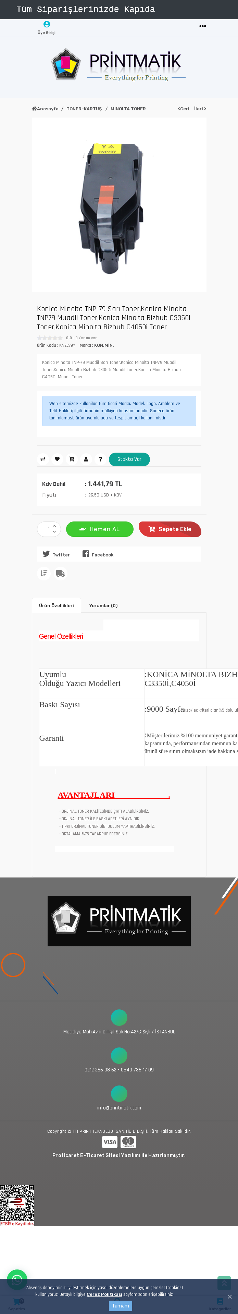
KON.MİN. (104, 345)
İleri (200, 108)
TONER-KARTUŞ (84, 108)
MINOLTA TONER (128, 108)
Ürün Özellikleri (56, 605)
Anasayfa (45, 108)
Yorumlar (103, 605)
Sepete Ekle (170, 529)
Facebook (96, 553)
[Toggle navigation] (202, 26)
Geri (183, 108)
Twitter (55, 553)
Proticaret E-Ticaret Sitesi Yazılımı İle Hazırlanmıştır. (119, 1155)
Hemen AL (99, 528)
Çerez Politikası (104, 1294)
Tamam (120, 1306)
